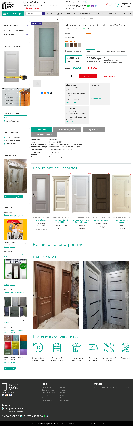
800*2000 (111, 51)
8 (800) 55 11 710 (75, 1)
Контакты (99, 14)
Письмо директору (13, 137)
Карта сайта (64, 400)
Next (128, 194)
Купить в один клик (108, 76)
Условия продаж (96, 423)
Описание (41, 129)
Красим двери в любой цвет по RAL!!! (13, 331)
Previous (34, 194)
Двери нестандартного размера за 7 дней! (13, 216)
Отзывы (63, 390)
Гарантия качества (49, 393)
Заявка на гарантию (13, 140)
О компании (126, 14)
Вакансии (64, 398)
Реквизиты (46, 398)
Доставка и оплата (66, 14)
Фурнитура (9, 35)
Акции (49, 14)
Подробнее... (41, 229)
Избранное (85, 14)
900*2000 (121, 51)
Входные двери (11, 26)
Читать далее (9, 247)
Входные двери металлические (105, 387)
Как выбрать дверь (13, 121)
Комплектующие (67, 129)
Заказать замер (32, 8)
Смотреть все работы (13, 197)
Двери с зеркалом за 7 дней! (13, 256)
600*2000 (91, 51)
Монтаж (112, 14)
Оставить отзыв (11, 144)
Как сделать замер (13, 118)
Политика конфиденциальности (71, 423)
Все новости (9, 368)
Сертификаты (47, 400)
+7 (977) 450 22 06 (76, 6)
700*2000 (101, 51)
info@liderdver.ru (36, 2)
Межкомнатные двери (14, 30)
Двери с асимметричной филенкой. (14, 294)
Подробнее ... (72, 102)
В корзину (88, 76)
